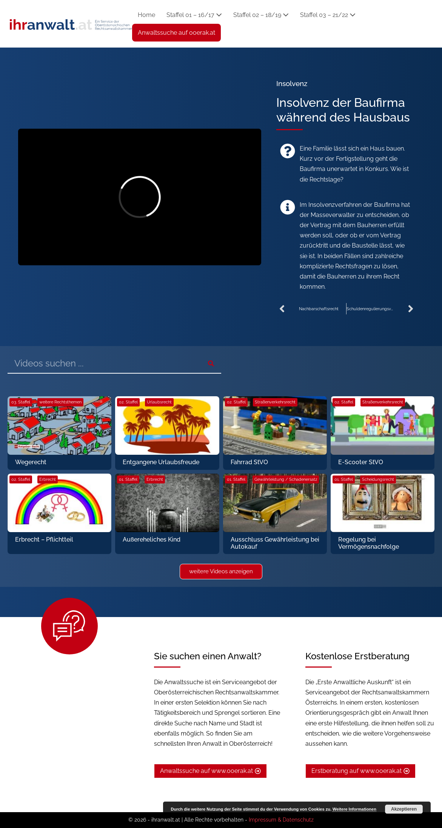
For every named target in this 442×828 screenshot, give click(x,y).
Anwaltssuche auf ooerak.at (176, 32)
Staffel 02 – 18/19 (261, 14)
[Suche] (211, 363)
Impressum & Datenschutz (281, 820)
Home (146, 14)
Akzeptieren (404, 809)
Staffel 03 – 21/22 (328, 14)
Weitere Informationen (354, 809)
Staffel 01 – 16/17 (194, 14)
